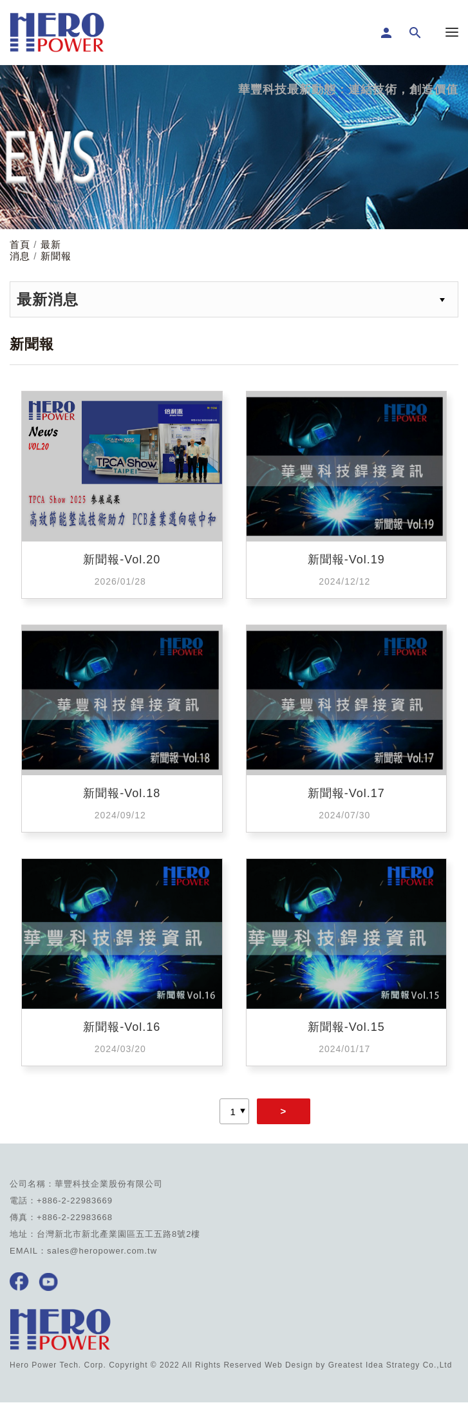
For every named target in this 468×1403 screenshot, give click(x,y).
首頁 (20, 244)
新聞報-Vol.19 (346, 559)
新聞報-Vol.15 (346, 1027)
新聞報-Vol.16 (121, 1027)
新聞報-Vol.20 (121, 559)
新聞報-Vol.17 (346, 793)
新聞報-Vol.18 (121, 793)
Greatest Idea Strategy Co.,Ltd (390, 1365)
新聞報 (56, 255)
